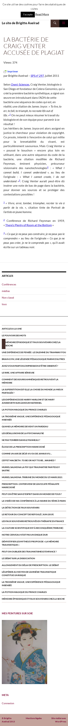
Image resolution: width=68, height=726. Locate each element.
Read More (42, 14)
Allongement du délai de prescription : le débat (30, 565)
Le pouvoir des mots (14, 335)
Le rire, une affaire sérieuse (18, 372)
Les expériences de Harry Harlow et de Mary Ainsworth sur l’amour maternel (28, 401)
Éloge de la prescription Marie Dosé (23, 446)
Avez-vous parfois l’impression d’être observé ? (30, 365)
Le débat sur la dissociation (18, 558)
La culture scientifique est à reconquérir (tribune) (32, 528)
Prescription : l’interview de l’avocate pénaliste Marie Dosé (30, 486)
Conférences (9, 284)
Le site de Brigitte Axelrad (20, 23)
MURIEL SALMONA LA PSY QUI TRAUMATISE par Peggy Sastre (31, 469)
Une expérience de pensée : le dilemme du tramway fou (34, 352)
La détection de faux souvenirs (20, 507)
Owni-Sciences (20, 84)
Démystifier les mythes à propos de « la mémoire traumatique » (30, 543)
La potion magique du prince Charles (24, 409)
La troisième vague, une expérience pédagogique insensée (31, 418)
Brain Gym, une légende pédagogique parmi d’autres (33, 359)
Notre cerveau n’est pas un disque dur (25, 534)
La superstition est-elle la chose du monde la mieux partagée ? (32, 391)
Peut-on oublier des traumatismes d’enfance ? (29, 551)
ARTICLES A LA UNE (12, 328)
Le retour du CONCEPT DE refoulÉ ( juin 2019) (28, 514)
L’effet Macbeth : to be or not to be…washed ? (28, 460)
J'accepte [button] (28, 14)
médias (6, 290)
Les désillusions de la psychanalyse (23, 433)
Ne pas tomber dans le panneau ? (21, 440)
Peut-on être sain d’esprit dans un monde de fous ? (32, 494)
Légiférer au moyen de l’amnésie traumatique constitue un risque (29, 574)
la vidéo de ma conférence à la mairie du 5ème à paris (34, 500)
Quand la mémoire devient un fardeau (25, 426)
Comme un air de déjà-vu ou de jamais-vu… (27, 453)
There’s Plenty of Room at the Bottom (28, 225)
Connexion (8, 703)
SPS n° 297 (37, 75)
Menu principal (63, 22)
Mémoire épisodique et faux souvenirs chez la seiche (33, 344)
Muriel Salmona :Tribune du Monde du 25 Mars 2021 (32, 477)
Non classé (8, 297)
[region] (24, 652)
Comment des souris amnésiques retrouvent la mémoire (30, 381)
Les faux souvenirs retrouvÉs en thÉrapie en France (33, 521)
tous (4, 304)
